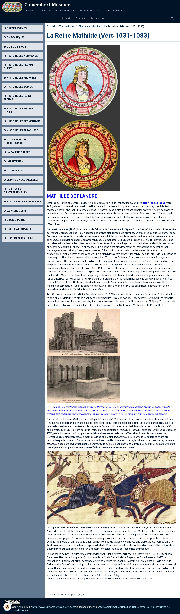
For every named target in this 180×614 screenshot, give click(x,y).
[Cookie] (7, 607)
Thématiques (66, 26)
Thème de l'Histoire (89, 26)
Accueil (66, 18)
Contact (80, 18)
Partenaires (97, 18)
